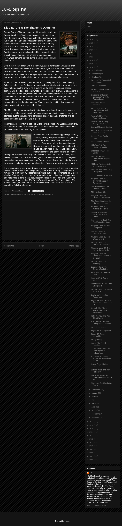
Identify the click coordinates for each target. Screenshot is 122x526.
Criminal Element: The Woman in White (100, 187)
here (5, 58)
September (96, 390)
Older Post (74, 246)
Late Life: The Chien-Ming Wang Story (101, 171)
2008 (91, 453)
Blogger (67, 521)
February (95, 414)
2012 (91, 439)
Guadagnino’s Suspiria (100, 142)
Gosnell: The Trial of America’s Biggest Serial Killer (99, 310)
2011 (91, 442)
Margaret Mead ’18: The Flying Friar (100, 227)
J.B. (91, 473)
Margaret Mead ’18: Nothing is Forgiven (99, 208)
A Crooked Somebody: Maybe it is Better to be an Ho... (101, 358)
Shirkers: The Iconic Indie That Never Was (101, 165)
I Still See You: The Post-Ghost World (101, 317)
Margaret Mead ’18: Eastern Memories (99, 232)
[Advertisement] (41, 220)
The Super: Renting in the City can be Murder (101, 202)
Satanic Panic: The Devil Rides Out (100, 371)
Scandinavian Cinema (45, 194)
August (94, 393)
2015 (91, 429)
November (96, 74)
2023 (91, 50)
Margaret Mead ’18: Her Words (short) (100, 238)
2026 (91, 40)
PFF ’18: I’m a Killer (99, 192)
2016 (91, 425)
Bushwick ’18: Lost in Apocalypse (99, 296)
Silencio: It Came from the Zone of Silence (101, 132)
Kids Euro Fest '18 (29, 194)
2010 (91, 446)
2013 (91, 435)
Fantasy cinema (16, 194)
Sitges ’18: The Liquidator (101, 331)
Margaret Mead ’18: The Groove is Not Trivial (100, 249)
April (94, 407)
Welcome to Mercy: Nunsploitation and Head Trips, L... (99, 110)
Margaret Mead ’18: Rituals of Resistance (100, 196)
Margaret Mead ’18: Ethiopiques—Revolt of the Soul (101, 256)
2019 (91, 64)
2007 (91, 456)
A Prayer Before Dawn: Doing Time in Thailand (101, 322)
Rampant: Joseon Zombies (98, 104)
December (96, 70)
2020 (91, 60)
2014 (91, 432)
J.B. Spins (14, 9)
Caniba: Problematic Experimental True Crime (99, 214)
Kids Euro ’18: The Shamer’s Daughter (99, 146)
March (94, 410)
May (93, 403)
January (95, 417)
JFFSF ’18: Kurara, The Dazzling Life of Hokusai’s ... (100, 351)
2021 (91, 57)
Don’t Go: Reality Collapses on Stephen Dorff (100, 158)
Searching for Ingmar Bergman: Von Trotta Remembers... (100, 97)
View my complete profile (96, 505)
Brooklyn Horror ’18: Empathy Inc (99, 262)
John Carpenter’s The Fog (101, 175)
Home (41, 246)
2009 (91, 449)
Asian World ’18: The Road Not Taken (99, 117)
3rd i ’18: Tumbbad (98, 86)
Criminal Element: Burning (101, 127)
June (94, 400)
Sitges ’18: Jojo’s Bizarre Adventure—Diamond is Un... (101, 303)
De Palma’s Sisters (98, 327)
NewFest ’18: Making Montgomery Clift (99, 123)
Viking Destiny (96, 340)
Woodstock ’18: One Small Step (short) (101, 285)
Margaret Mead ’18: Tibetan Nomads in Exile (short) (99, 181)
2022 (91, 53)
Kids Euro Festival (47, 58)
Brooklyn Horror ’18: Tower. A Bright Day (99, 268)
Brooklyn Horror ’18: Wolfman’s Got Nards (100, 243)
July (93, 396)
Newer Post (9, 246)
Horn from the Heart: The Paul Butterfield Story (101, 221)
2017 (91, 422)
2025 (91, 43)
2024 (91, 46)
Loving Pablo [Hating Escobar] (99, 365)
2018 (91, 67)
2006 (91, 460)
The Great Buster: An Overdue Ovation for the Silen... (101, 377)
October (95, 77)
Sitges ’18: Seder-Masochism (98, 335)
